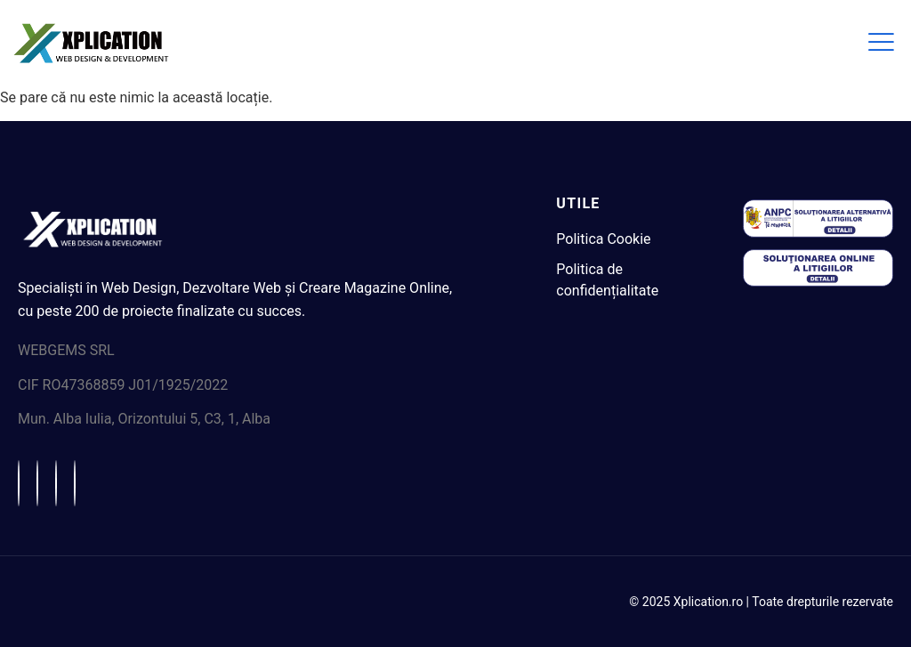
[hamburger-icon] (880, 43)
